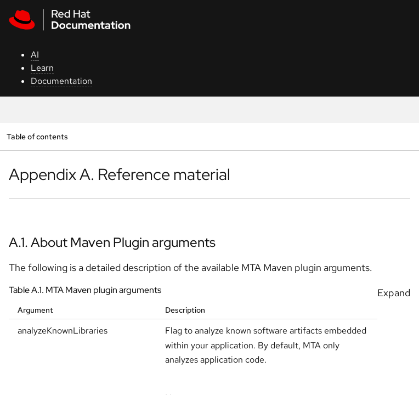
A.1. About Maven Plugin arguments (112, 242)
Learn (42, 68)
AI (35, 54)
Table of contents (37, 136)
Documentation (61, 81)
